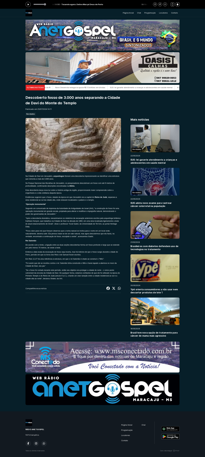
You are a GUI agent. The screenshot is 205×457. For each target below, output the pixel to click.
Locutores (163, 13)
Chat (139, 13)
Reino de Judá (101, 197)
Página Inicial (128, 13)
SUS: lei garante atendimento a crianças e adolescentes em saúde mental (147, 87)
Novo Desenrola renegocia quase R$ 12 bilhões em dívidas (86, 87)
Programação (150, 13)
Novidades (30, 114)
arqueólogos (58, 176)
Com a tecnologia (170, 451)
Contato (174, 13)
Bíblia (71, 186)
